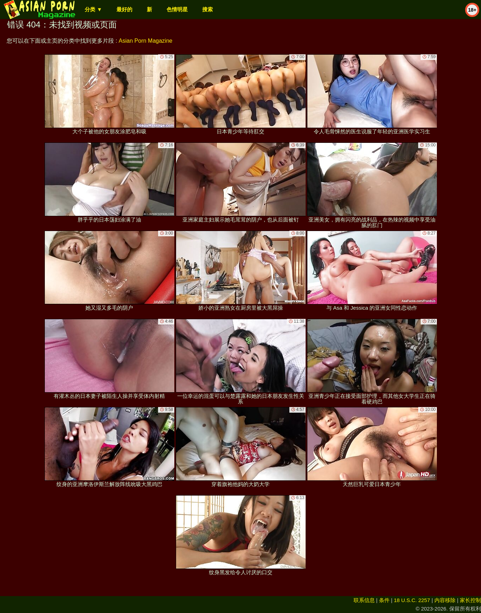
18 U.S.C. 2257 (412, 600)
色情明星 (177, 9)
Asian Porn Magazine (145, 41)
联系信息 (364, 600)
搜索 (207, 9)
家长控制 (470, 600)
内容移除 (445, 600)
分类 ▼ (93, 9)
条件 (384, 600)
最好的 (124, 9)
